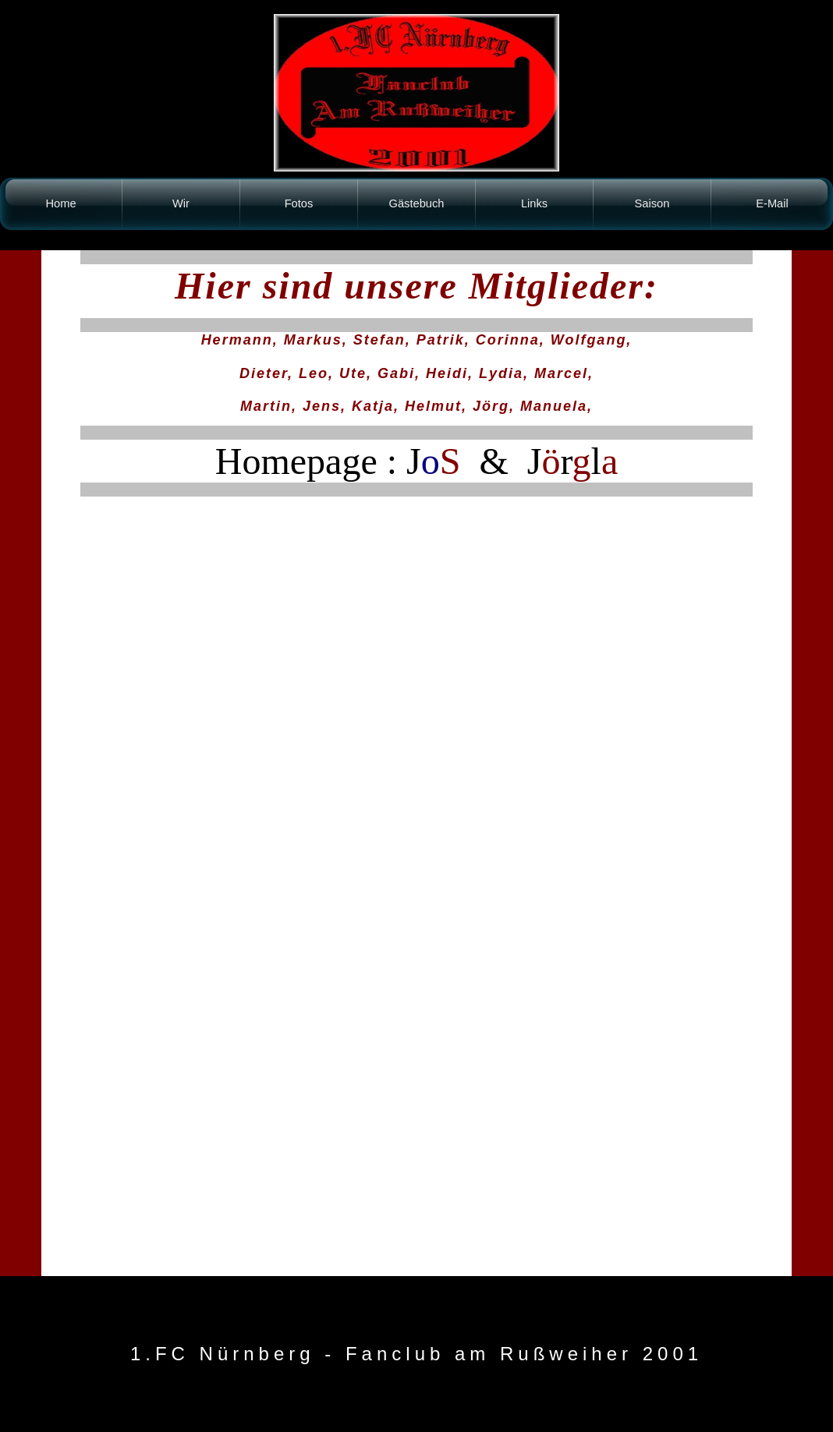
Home (60, 203)
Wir (181, 203)
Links (534, 203)
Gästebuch (417, 203)
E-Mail (772, 203)
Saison (652, 203)
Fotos (299, 203)
